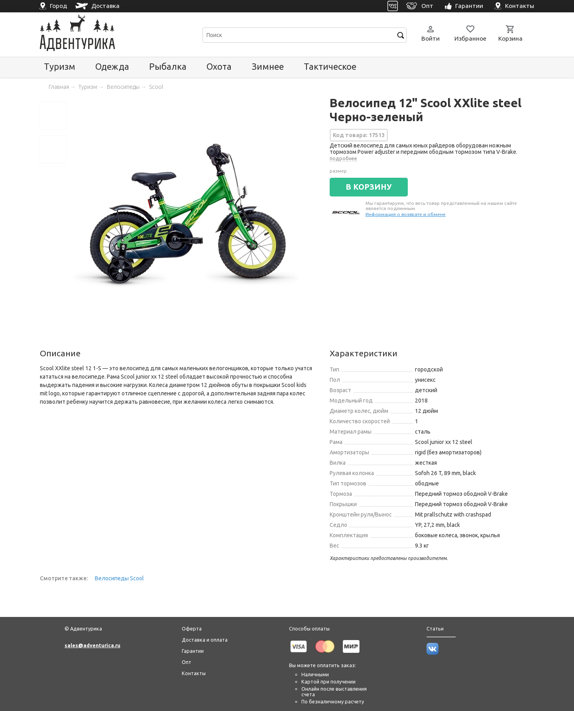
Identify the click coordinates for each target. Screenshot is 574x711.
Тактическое (330, 66)
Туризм (59, 66)
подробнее (343, 158)
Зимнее (268, 66)
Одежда (112, 66)
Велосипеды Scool (119, 578)
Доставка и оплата (205, 639)
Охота (219, 66)
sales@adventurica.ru (92, 645)
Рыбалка (168, 66)
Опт (186, 662)
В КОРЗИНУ (369, 187)
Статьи (435, 628)
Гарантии (193, 651)
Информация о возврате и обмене (406, 214)
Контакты (194, 673)
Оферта (192, 628)
